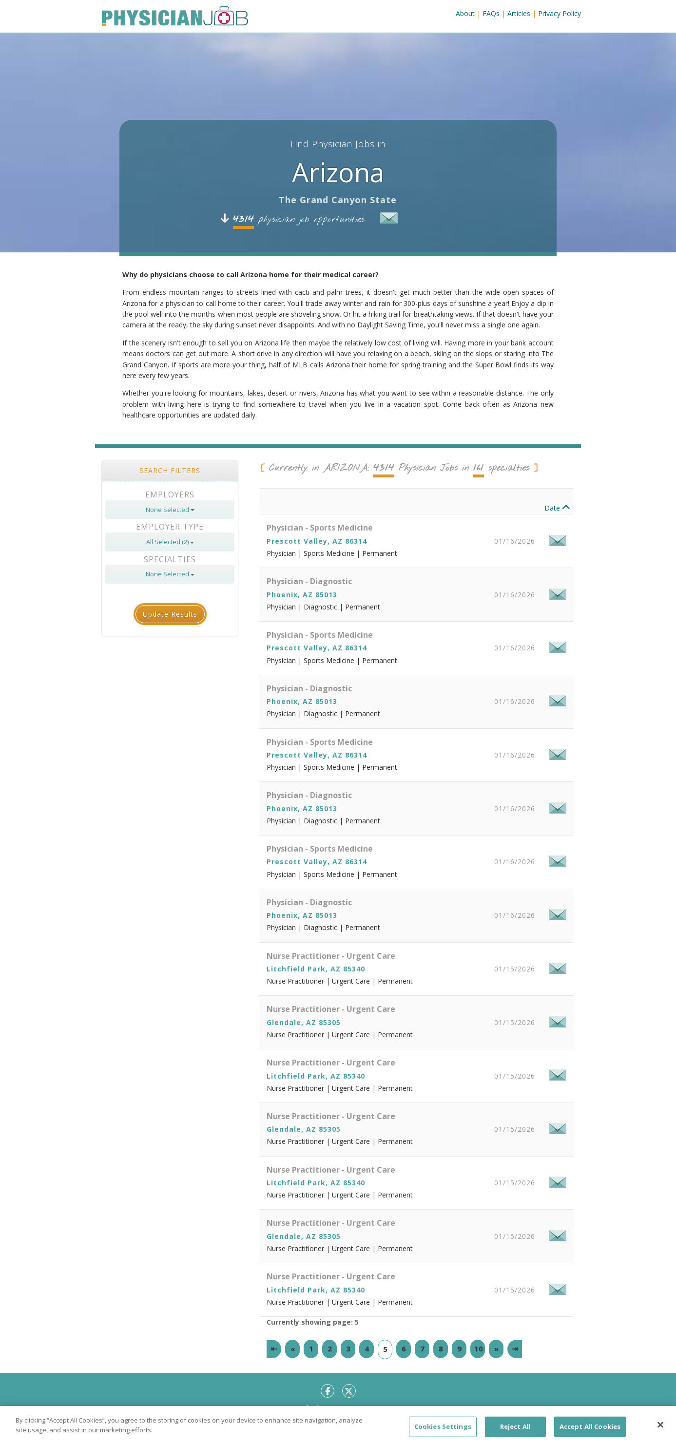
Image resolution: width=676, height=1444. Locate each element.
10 (478, 1348)
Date (557, 508)
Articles (518, 13)
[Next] (496, 1349)
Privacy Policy (559, 13)
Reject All (515, 1433)
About (465, 13)
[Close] (660, 1432)
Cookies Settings (442, 1433)
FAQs (491, 13)
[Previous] (292, 1349)
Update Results (170, 614)
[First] (274, 1349)
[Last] (514, 1349)
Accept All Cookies (590, 1433)
